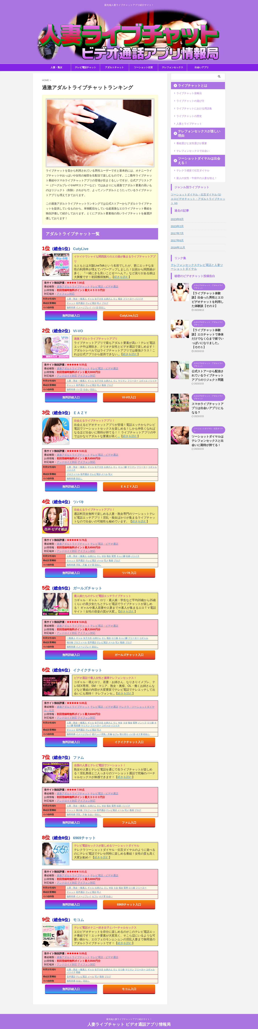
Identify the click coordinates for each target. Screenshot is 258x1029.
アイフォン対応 (66, 293)
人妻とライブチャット (189, 122)
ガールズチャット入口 (129, 654)
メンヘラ (142, 722)
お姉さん (108, 299)
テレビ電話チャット (85, 67)
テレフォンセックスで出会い (192, 144)
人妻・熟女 (56, 67)
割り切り (124, 734)
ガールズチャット (87, 588)
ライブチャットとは (188, 85)
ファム (78, 757)
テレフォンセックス (172, 67)
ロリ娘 (115, 638)
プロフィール (73, 474)
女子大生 (99, 299)
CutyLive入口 (129, 315)
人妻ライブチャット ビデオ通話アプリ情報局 (129, 1017)
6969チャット (84, 837)
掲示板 (70, 642)
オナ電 (91, 565)
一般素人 (82, 299)
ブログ (105, 303)
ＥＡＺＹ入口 (129, 486)
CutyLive (80, 249)
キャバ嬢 (122, 467)
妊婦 (128, 556)
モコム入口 (129, 988)
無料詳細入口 (71, 315)
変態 (114, 556)
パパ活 (95, 307)
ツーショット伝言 (143, 67)
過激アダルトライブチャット (73, 286)
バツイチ (139, 299)
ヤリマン (122, 381)
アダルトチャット (114, 67)
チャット (71, 303)
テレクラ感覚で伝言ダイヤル (192, 159)
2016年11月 (177, 235)
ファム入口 (129, 821)
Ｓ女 (125, 722)
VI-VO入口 (129, 397)
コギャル (143, 381)
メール (104, 474)
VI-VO (78, 331)
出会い (86, 389)
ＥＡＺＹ (80, 413)
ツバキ (78, 502)
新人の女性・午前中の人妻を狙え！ (196, 166)
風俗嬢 (77, 725)
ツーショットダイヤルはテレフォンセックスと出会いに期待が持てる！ (208, 417)
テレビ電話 (90, 303)
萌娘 (78, 971)
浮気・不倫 (81, 565)
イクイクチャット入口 (129, 741)
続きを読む (121, 277)
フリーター (128, 299)
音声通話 (80, 303)
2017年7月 (177, 221)
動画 (104, 385)
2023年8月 (177, 207)
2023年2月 (177, 214)
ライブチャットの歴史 (189, 114)
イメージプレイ (83, 307)
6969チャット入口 (129, 903)
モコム (78, 919)
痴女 (120, 299)
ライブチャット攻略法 (189, 93)
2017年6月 (177, 228)
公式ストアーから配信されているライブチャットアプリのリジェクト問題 (208, 357)
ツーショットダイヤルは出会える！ (197, 151)
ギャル (91, 299)
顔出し (102, 307)
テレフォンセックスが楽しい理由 (196, 129)
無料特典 (71, 307)
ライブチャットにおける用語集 (194, 107)
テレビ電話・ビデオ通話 (104, 286)
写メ (99, 303)
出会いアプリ (202, 67)
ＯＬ (115, 299)
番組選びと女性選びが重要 (191, 136)
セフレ (116, 734)
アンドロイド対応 (67, 375)
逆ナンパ (96, 734)
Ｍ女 (104, 556)
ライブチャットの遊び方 (190, 100)
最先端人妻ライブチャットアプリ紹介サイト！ (129, 1012)
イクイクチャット (87, 670)
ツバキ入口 (129, 572)
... (110, 277)
